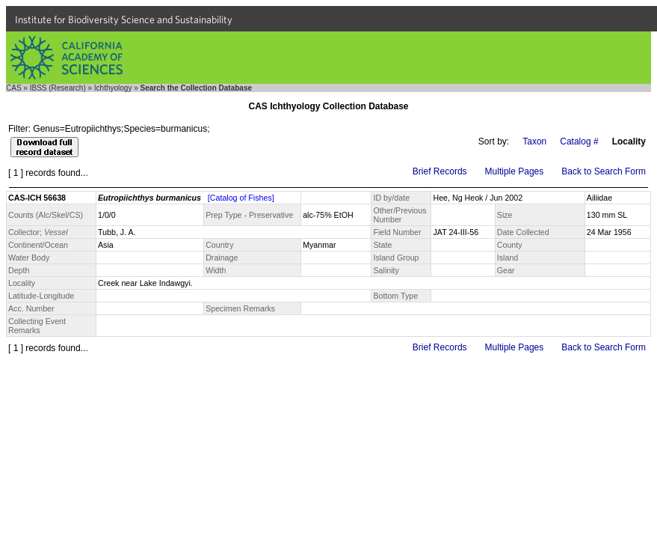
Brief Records (440, 171)
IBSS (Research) (58, 88)
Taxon (534, 141)
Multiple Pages (514, 171)
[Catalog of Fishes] (241, 197)
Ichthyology (113, 88)
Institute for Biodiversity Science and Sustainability (123, 19)
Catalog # (579, 141)
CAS (14, 88)
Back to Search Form (603, 171)
